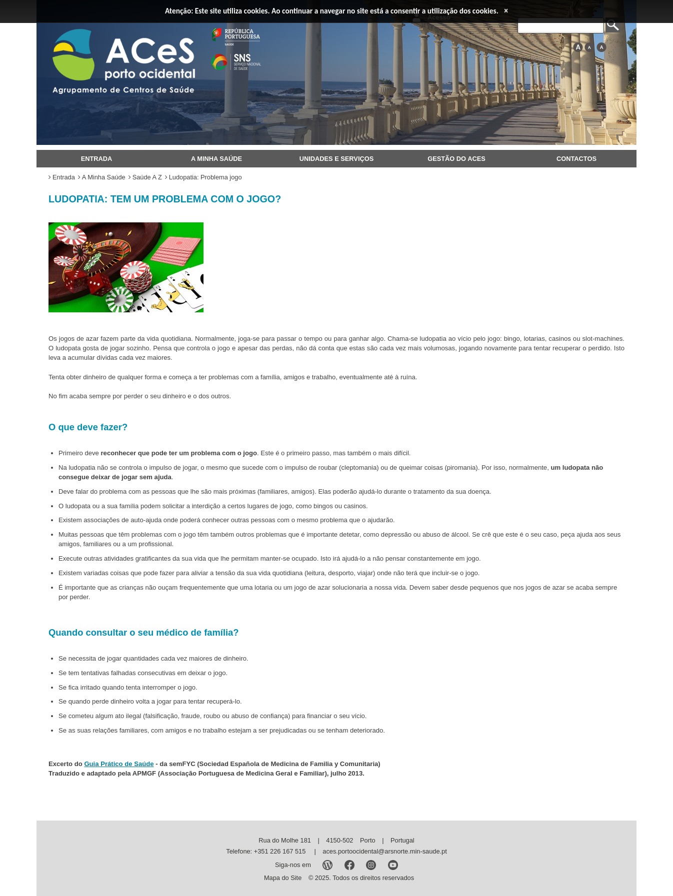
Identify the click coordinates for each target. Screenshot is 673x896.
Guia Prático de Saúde (119, 764)
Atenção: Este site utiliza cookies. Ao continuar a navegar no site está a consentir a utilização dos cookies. (331, 10)
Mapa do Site (283, 878)
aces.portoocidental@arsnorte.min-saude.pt (384, 851)
